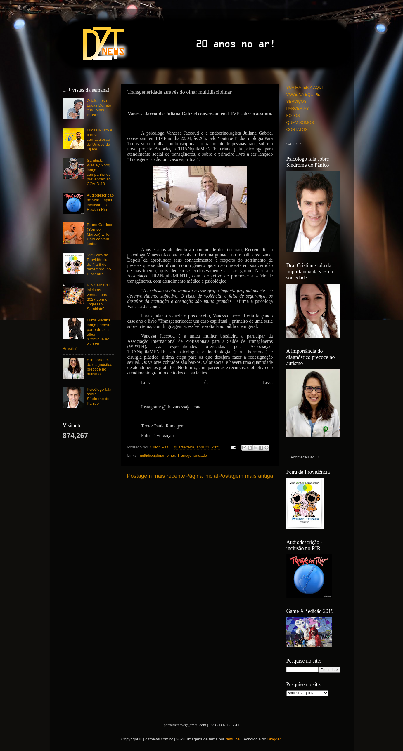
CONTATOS (297, 129)
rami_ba (233, 739)
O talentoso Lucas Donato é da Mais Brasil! (99, 107)
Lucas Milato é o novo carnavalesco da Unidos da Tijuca (99, 139)
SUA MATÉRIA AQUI (304, 87)
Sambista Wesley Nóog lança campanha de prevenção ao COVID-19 (99, 172)
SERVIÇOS (296, 101)
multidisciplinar (152, 455)
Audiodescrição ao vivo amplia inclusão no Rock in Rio (100, 202)
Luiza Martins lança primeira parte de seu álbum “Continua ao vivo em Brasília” (87, 334)
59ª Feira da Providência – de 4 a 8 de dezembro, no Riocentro (99, 264)
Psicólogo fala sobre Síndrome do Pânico (99, 396)
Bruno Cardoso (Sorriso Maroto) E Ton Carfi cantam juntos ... (100, 234)
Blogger (274, 739)
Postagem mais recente (156, 476)
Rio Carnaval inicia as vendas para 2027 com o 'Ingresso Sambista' (98, 297)
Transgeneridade (192, 455)
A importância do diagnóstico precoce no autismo (99, 367)
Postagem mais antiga (246, 476)
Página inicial (202, 476)
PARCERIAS (297, 108)
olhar (171, 455)
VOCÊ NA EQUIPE (303, 94)
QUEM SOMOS (300, 122)
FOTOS (293, 115)
